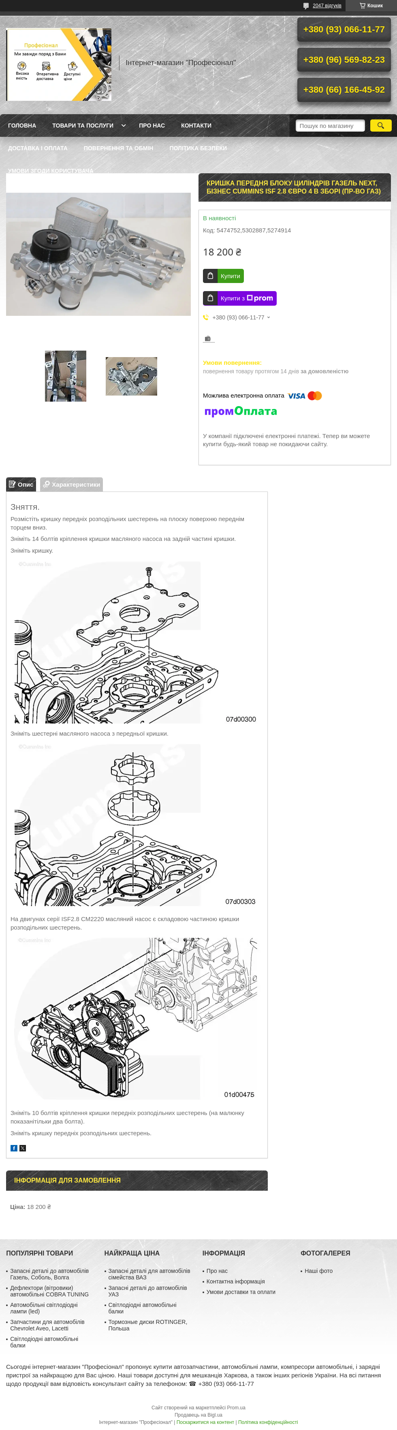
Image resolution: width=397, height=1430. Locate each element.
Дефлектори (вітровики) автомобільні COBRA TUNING (49, 1291)
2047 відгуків (327, 6)
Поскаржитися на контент (205, 1422)
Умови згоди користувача (51, 171)
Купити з (247, 298)
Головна (22, 125)
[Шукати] (381, 125)
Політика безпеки (198, 148)
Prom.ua (236, 1408)
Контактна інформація (236, 1281)
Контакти (196, 125)
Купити (230, 275)
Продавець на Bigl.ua (198, 1415)
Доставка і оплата (38, 148)
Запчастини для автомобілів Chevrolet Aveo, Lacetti (47, 1325)
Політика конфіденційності (268, 1422)
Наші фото (319, 1271)
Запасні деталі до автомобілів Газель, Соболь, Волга (49, 1274)
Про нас (152, 125)
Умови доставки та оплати (241, 1292)
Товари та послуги (82, 125)
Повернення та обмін (119, 148)
